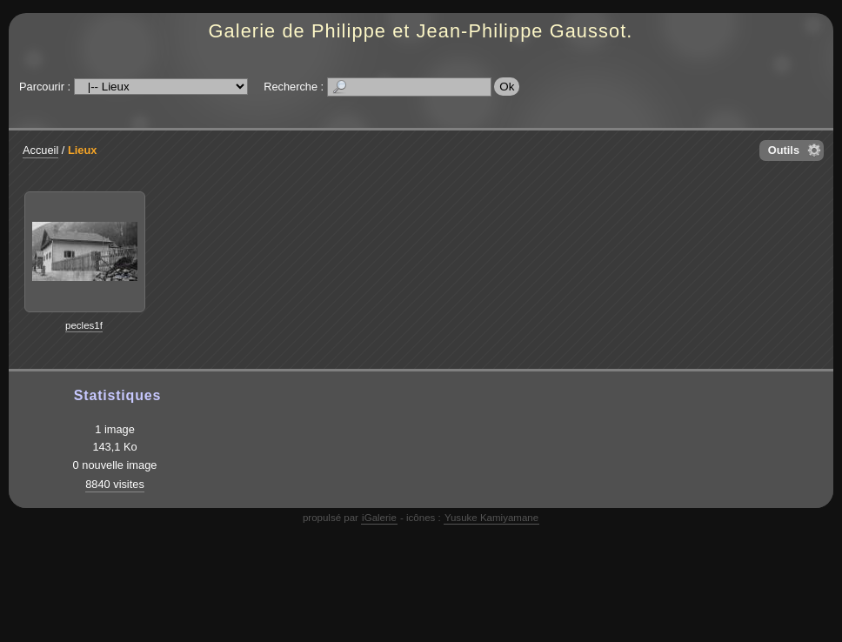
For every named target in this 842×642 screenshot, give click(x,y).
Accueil (40, 150)
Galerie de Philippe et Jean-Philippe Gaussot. (421, 31)
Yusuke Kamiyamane (491, 517)
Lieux (82, 150)
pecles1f (84, 325)
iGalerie (379, 517)
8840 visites (114, 484)
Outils (783, 150)
